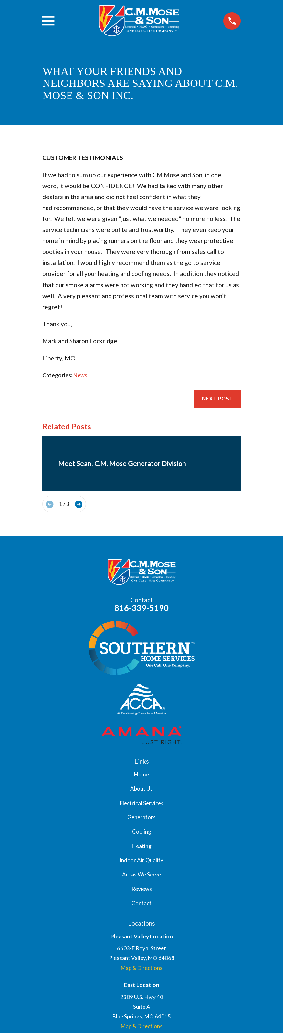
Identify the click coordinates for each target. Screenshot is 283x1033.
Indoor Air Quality (141, 860)
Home (141, 774)
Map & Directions (141, 968)
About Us (141, 788)
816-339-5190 (141, 608)
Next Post (217, 398)
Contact (141, 903)
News (80, 375)
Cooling (141, 831)
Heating (142, 846)
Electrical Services (141, 803)
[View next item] (78, 504)
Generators (141, 817)
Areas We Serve (141, 874)
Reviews (141, 889)
